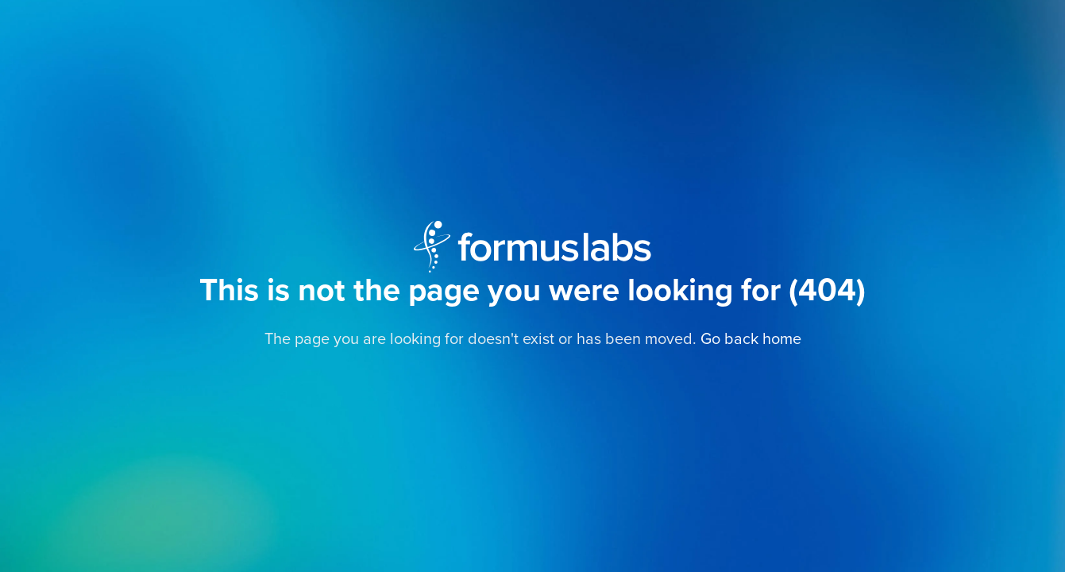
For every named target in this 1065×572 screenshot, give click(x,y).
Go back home (750, 339)
